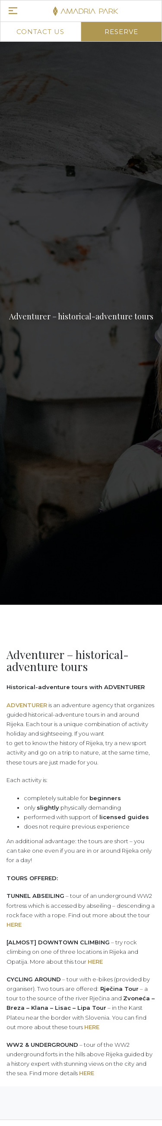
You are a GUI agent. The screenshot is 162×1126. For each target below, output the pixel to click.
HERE (14, 924)
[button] (17, 626)
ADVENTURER (26, 705)
